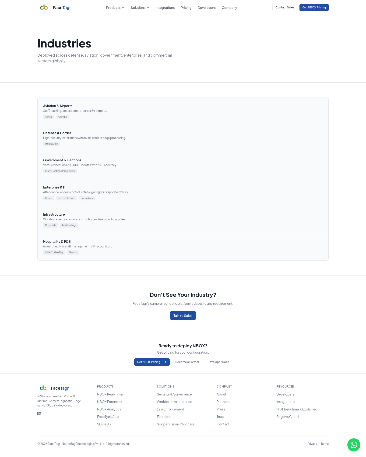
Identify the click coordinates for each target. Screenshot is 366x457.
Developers (207, 7)
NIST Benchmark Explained (296, 409)
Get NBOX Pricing (314, 7)
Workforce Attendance (174, 401)
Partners (223, 401)
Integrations (165, 7)
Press (221, 409)
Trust (220, 416)
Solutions (140, 7)
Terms (325, 444)
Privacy (312, 444)
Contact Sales (284, 7)
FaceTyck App (108, 416)
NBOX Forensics (109, 401)
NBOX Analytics (109, 409)
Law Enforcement (170, 409)
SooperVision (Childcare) (176, 424)
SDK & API (104, 424)
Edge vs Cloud (287, 416)
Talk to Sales (183, 315)
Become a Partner (187, 362)
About (221, 394)
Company (229, 7)
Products (115, 7)
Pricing (186, 7)
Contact (223, 424)
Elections (164, 416)
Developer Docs (218, 362)
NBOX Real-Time (110, 394)
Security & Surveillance (174, 394)
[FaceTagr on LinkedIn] (39, 413)
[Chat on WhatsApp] (353, 444)
